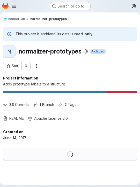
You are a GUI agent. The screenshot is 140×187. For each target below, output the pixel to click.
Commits (16, 104)
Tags (67, 104)
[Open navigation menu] (14, 6)
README (13, 118)
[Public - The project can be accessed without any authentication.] (86, 51)
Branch (43, 104)
